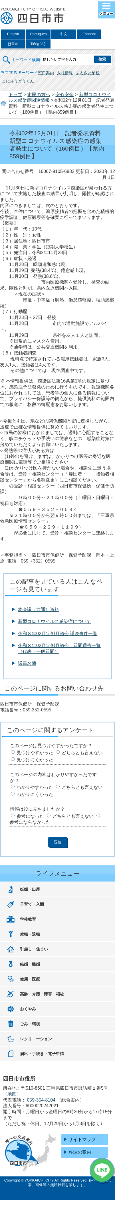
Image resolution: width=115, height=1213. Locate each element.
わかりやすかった (35, 787)
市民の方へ (38, 94)
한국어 (13, 44)
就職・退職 (30, 934)
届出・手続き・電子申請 (42, 1053)
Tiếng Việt (38, 44)
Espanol (89, 34)
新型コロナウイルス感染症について (54, 621)
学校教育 (28, 919)
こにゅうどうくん (18, 81)
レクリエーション (36, 1039)
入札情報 (65, 73)
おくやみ (28, 1009)
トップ (15, 94)
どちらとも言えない (82, 752)
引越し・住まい (34, 949)
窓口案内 (46, 73)
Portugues (38, 34)
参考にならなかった (30, 822)
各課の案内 (79, 1152)
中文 (63, 34)
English (13, 34)
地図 (12, 1094)
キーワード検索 (22, 56)
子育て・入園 (32, 904)
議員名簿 (27, 663)
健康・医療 (30, 979)
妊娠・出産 (30, 889)
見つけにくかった (35, 759)
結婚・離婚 (30, 964)
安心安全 (64, 94)
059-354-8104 (41, 1100)
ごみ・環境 (30, 1024)
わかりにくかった (35, 794)
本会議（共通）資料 (38, 609)
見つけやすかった (35, 752)
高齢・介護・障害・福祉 (42, 994)
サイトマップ (82, 1139)
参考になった (30, 816)
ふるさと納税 (88, 73)
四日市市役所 (33, 16)
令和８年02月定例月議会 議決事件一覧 (57, 633)
